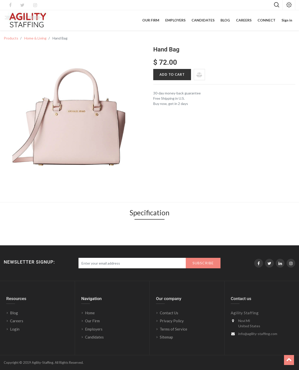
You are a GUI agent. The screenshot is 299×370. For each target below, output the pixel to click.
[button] (199, 74)
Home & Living (35, 38)
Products (11, 38)
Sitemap (166, 337)
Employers (93, 329)
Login (15, 329)
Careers (16, 321)
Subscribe (203, 263)
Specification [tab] (150, 212)
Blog (14, 313)
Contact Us (169, 313)
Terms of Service (173, 329)
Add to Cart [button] (172, 74)
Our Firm (92, 321)
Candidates (94, 337)
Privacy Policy (172, 321)
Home (90, 313)
